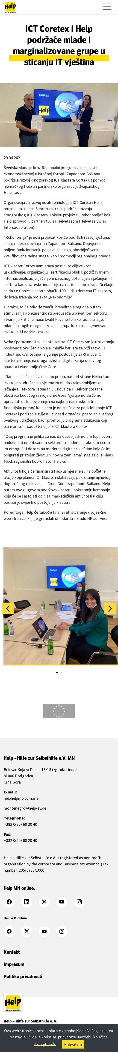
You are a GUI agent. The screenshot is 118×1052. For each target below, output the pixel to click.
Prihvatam (73, 1044)
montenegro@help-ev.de (25, 808)
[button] (8, 608)
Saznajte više (45, 1044)
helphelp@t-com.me (21, 798)
